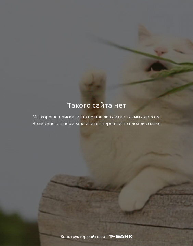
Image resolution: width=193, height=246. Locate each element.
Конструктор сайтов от (97, 236)
